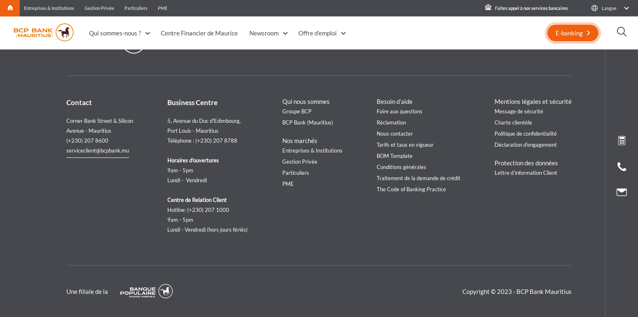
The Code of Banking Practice (411, 189)
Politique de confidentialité (526, 133)
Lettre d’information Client (526, 172)
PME (162, 8)
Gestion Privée (99, 8)
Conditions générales (401, 167)
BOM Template (395, 156)
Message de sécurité (519, 111)
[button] (609, 8)
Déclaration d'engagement (526, 144)
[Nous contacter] (622, 193)
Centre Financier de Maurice (199, 33)
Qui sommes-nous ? (115, 33)
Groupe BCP (297, 111)
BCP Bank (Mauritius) (307, 122)
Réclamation (391, 122)
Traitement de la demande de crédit (418, 178)
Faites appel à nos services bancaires (526, 8)
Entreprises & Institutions (49, 8)
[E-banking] (572, 33)
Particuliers (136, 8)
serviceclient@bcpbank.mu (97, 150)
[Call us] (621, 168)
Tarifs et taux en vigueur (405, 144)
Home (10, 8)
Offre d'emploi (317, 33)
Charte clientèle (513, 122)
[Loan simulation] (621, 142)
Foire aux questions (399, 111)
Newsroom (264, 33)
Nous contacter (395, 133)
